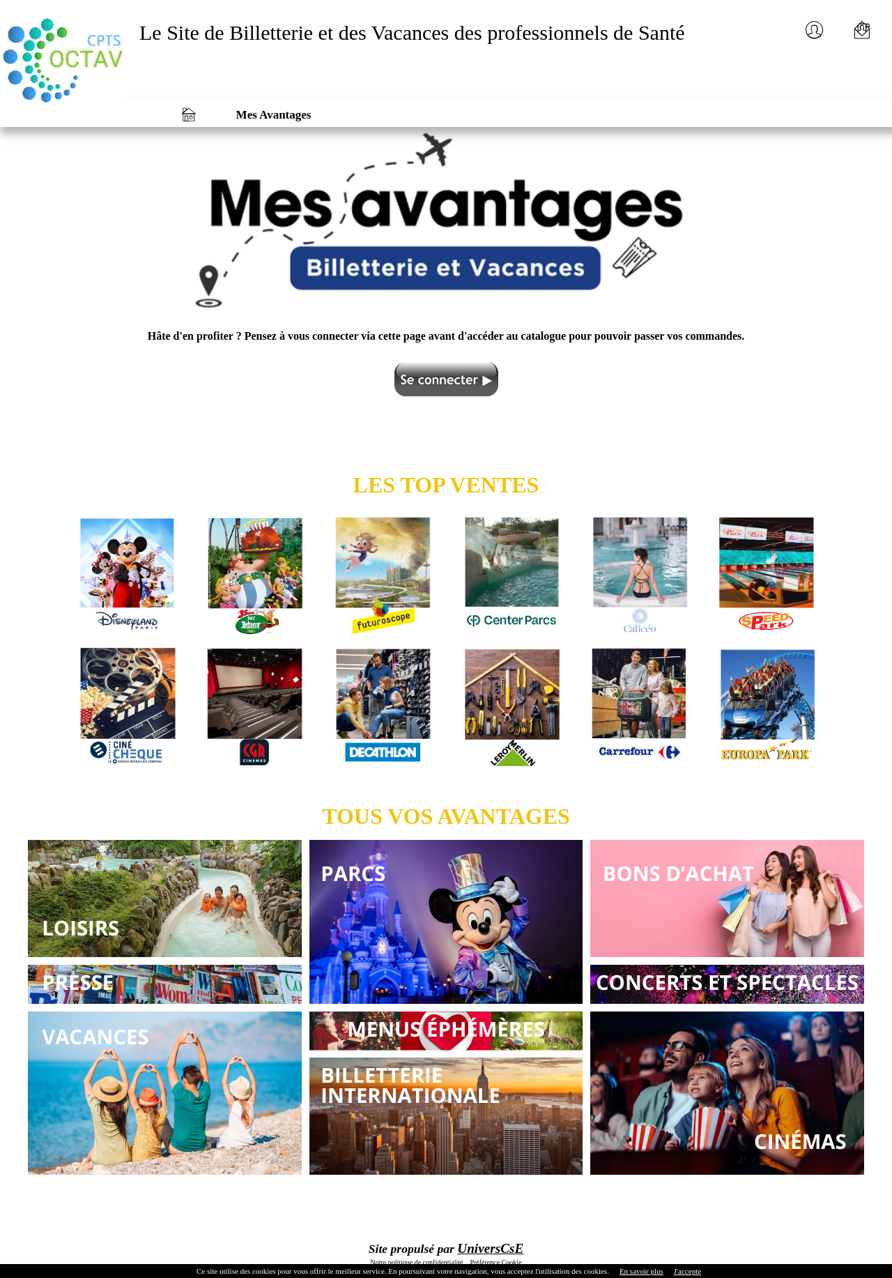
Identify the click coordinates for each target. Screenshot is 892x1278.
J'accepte (687, 1271)
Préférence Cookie (495, 1262)
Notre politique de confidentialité (416, 1262)
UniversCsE (490, 1248)
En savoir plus (641, 1271)
